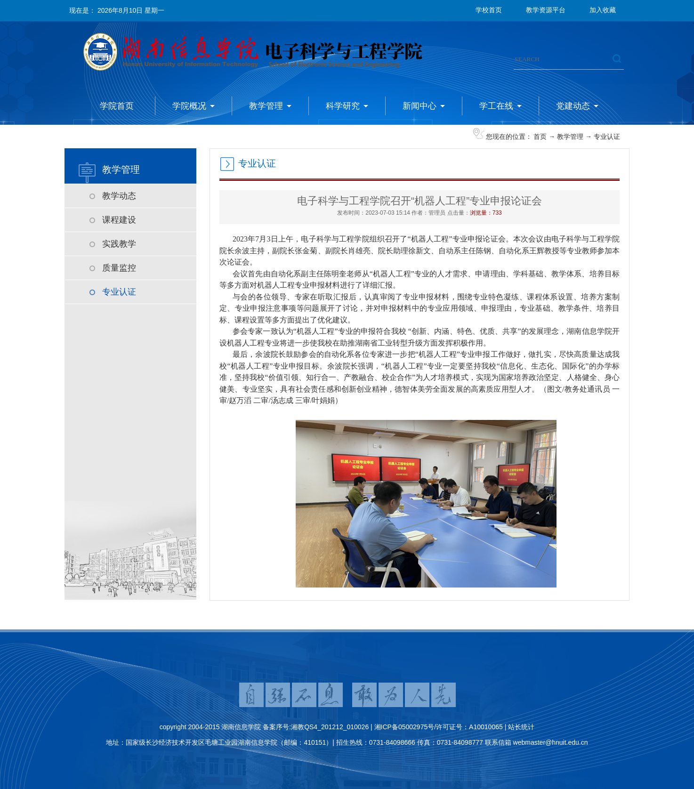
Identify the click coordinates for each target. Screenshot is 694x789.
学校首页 (489, 10)
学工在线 (496, 106)
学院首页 (117, 106)
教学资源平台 (545, 10)
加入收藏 (602, 10)
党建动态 (573, 106)
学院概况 (189, 106)
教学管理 (266, 106)
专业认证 (607, 136)
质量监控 (119, 268)
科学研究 (343, 106)
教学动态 (119, 196)
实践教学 (119, 244)
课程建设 (119, 220)
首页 (540, 136)
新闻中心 (419, 106)
